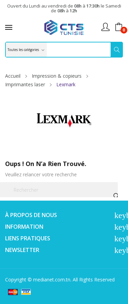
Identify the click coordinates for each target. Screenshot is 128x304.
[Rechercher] (59, 189)
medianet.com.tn (51, 279)
